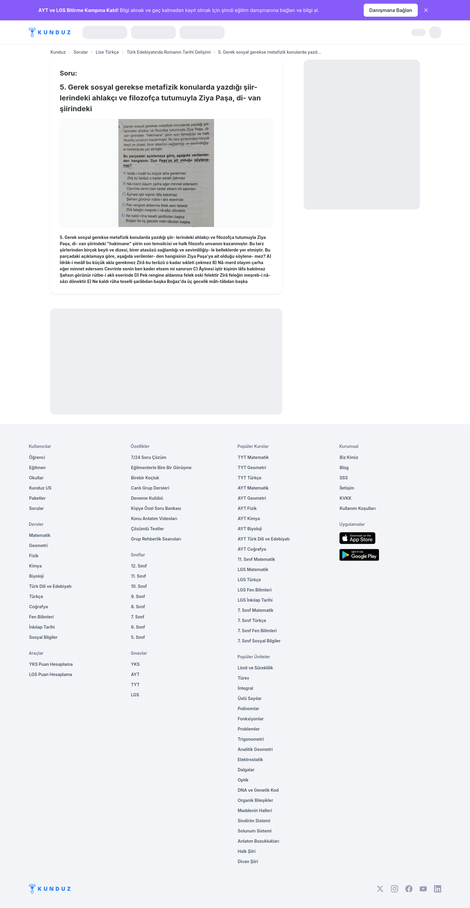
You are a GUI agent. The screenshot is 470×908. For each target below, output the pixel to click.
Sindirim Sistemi (254, 820)
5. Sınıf (138, 637)
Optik (243, 779)
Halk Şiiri (246, 851)
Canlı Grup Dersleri (150, 487)
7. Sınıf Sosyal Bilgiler (259, 640)
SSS (344, 477)
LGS (135, 694)
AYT (135, 674)
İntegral (245, 688)
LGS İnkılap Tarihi (255, 600)
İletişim (347, 487)
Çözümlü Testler (147, 528)
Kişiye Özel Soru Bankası (156, 508)
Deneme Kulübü (147, 498)
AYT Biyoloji (250, 528)
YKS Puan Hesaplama (51, 664)
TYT (135, 684)
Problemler (249, 728)
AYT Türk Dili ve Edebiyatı (264, 538)
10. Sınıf (139, 586)
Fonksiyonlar (251, 718)
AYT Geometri (252, 498)
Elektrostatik (250, 759)
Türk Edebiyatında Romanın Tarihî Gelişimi (169, 52)
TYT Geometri (252, 467)
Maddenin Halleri (255, 810)
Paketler (37, 498)
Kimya (35, 565)
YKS (135, 664)
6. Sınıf (138, 627)
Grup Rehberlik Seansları (156, 538)
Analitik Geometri (255, 749)
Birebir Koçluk (145, 477)
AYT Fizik (247, 508)
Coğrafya (38, 606)
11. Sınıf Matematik (256, 559)
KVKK (346, 498)
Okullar (36, 477)
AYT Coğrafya (252, 549)
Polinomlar (248, 708)
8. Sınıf (138, 606)
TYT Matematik (253, 457)
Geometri (38, 545)
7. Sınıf (137, 616)
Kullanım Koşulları (358, 508)
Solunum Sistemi (255, 830)
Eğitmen (37, 467)
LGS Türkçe (249, 579)
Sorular (80, 52)
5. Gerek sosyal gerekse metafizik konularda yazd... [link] (269, 52)
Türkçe (36, 596)
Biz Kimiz (349, 457)
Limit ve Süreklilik (255, 667)
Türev (243, 677)
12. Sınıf (139, 565)
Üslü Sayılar (250, 698)
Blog (344, 467)
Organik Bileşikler (255, 800)
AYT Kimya (249, 518)
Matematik (39, 535)
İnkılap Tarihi (42, 627)
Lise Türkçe (107, 52)
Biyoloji (36, 576)
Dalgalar (246, 769)
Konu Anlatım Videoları (154, 518)
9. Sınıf (138, 596)
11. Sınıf (138, 576)
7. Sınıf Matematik (255, 610)
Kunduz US (40, 487)
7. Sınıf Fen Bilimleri (257, 630)
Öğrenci (37, 457)
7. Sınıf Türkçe (252, 620)
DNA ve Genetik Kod (258, 790)
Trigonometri (251, 739)
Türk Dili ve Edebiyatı (50, 586)
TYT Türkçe (249, 477)
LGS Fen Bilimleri (255, 589)
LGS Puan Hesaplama (50, 674)
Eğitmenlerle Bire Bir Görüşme (161, 467)
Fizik (33, 555)
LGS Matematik (253, 569)
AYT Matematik (253, 487)
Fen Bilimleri (41, 616)
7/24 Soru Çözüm (148, 457)
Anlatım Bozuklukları (258, 841)
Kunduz (58, 52)
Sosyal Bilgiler (43, 637)
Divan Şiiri (248, 861)
